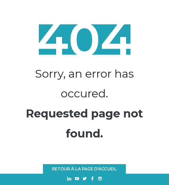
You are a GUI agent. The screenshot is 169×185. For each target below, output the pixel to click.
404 (84, 39)
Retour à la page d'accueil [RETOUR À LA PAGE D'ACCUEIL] (84, 168)
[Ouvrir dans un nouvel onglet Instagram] (100, 179)
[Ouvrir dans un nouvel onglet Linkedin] (69, 179)
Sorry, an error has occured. (84, 83)
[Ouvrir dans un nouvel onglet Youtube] (77, 179)
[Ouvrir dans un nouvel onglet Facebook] (92, 179)
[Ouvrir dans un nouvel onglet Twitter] (85, 179)
